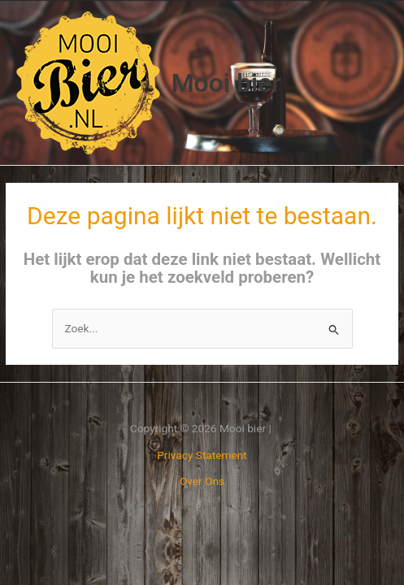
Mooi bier (226, 82)
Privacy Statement (202, 455)
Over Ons (202, 481)
